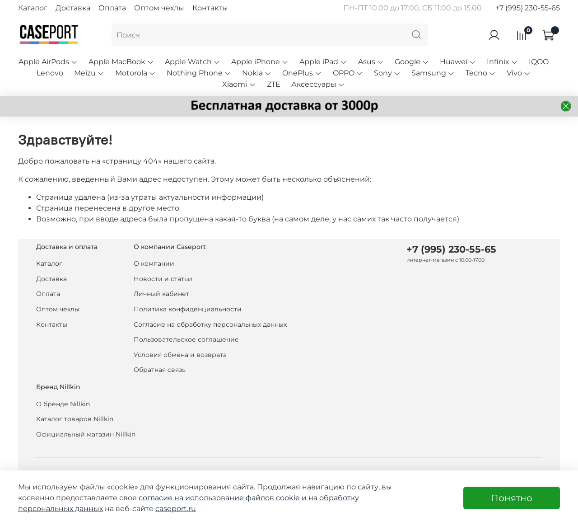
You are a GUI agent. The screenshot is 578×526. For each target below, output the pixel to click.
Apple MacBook (121, 61)
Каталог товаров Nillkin (74, 419)
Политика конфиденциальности (188, 309)
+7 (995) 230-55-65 (527, 8)
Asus (371, 61)
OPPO (348, 73)
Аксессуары (318, 84)
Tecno (481, 73)
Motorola (135, 73)
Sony (387, 73)
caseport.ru (175, 508)
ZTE (273, 84)
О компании (154, 263)
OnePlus (302, 73)
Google (412, 61)
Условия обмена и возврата (180, 355)
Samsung (433, 73)
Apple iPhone (260, 61)
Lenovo (50, 73)
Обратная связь (160, 370)
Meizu (89, 73)
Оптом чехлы (159, 8)
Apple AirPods (48, 61)
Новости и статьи (163, 279)
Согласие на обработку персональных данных (210, 324)
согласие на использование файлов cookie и (223, 497)
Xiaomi (239, 84)
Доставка (73, 8)
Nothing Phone (199, 73)
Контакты (210, 8)
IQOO (539, 61)
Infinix (502, 61)
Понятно (511, 498)
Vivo (519, 73)
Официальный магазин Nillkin (85, 434)
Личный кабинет (161, 294)
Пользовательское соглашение (186, 339)
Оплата (112, 8)
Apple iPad (323, 61)
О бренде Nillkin (63, 404)
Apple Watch (192, 61)
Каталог (32, 8)
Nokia (256, 73)
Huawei (458, 61)
